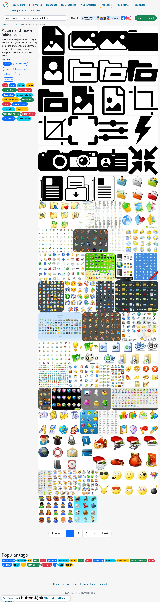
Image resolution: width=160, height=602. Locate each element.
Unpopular (8, 79)
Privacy (84, 583)
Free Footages (68, 4)
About (93, 583)
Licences (66, 583)
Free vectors (18, 4)
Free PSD (35, 10)
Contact (103, 583)
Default (7, 63)
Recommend (20, 69)
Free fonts (51, 4)
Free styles (139, 4)
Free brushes (123, 4)
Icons (14, 24)
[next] (105, 533)
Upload (74, 18)
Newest (7, 69)
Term (75, 583)
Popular (19, 74)
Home (6, 24)
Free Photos (35, 4)
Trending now (21, 63)
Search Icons (11, 18)
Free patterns (19, 10)
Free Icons (106, 4)
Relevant (8, 74)
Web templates (88, 4)
